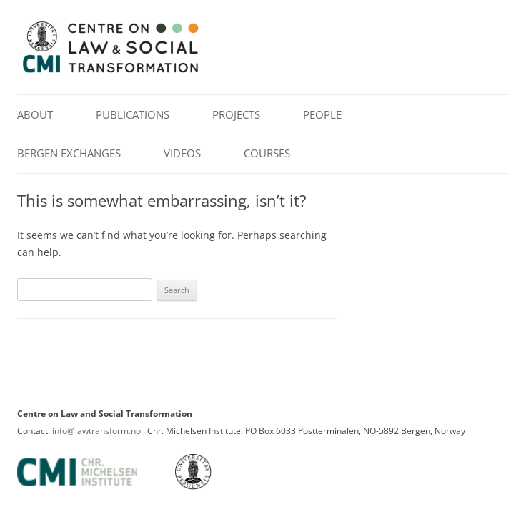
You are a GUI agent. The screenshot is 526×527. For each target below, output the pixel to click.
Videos (182, 153)
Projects (236, 114)
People (322, 114)
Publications (132, 114)
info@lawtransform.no (96, 431)
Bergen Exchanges (69, 153)
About (35, 114)
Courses (267, 153)
